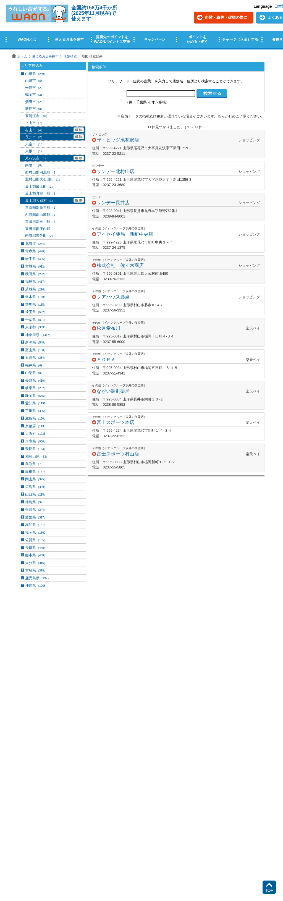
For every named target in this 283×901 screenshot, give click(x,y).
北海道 (36, 244)
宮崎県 (36, 570)
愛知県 (36, 403)
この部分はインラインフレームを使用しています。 (141, 25)
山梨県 (35, 373)
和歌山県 (37, 456)
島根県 (36, 472)
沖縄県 (36, 585)
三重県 (36, 411)
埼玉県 (36, 312)
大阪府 (36, 433)
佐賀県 (36, 540)
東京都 (36, 327)
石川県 (36, 357)
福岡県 (36, 532)
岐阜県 (36, 388)
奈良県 (36, 449)
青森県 (36, 251)
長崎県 (36, 548)
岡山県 (36, 479)
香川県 (36, 509)
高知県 (36, 525)
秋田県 (36, 274)
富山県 (36, 350)
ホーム (22, 56)
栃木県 (36, 297)
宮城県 (36, 266)
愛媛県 (36, 517)
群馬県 (36, 304)
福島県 (36, 281)
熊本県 (36, 555)
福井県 (35, 365)
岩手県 (36, 259)
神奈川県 (38, 335)
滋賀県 (36, 418)
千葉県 (36, 320)
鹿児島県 (37, 578)
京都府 (36, 426)
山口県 (36, 494)
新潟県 (36, 342)
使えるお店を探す (45, 56)
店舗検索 (70, 56)
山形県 (36, 74)
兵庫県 (36, 441)
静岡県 (36, 396)
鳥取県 (35, 464)
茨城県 (36, 289)
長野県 (36, 380)
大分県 (36, 563)
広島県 (36, 487)
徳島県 (35, 502)
